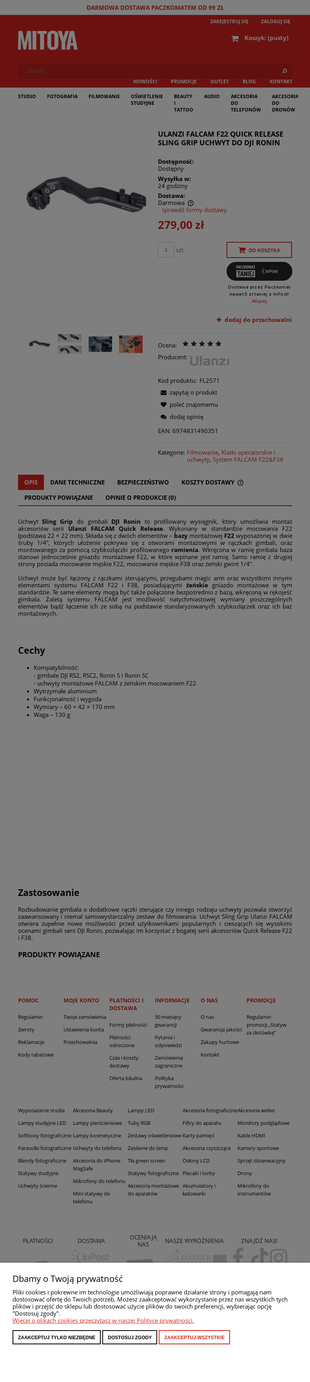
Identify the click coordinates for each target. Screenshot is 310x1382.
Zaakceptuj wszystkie (194, 1337)
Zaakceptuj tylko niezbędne (56, 1337)
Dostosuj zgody (130, 1337)
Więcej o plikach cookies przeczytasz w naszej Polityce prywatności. (103, 1320)
